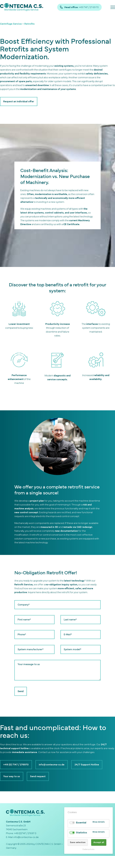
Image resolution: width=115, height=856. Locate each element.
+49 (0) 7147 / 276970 (16, 764)
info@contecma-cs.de (51, 764)
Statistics (81, 832)
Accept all (98, 842)
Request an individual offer (18, 101)
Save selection (77, 842)
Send (21, 691)
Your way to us (11, 776)
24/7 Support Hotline (87, 764)
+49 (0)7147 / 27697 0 (25, 833)
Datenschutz (88, 849)
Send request (38, 776)
